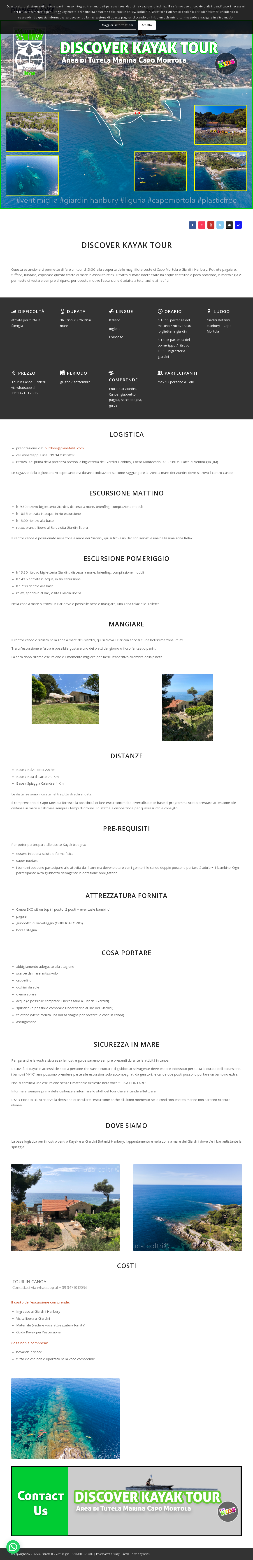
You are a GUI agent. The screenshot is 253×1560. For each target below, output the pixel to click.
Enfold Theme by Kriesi (136, 1553)
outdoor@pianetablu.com (64, 448)
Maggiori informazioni (117, 25)
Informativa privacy (108, 1553)
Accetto (147, 25)
